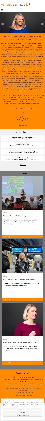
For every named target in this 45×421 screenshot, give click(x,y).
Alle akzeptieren (22, 409)
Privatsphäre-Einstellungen (22, 415)
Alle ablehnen (22, 412)
